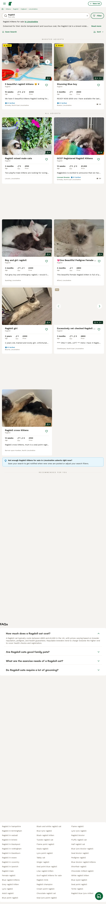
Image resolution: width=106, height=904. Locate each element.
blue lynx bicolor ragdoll (82, 849)
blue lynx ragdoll (44, 831)
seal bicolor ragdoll (80, 853)
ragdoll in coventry (10, 862)
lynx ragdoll (7, 889)
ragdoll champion (45, 884)
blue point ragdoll (10, 898)
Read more (96, 26)
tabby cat (41, 858)
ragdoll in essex (9, 858)
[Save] (46, 85)
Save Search (9, 32)
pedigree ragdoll (78, 858)
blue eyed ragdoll (79, 880)
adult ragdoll (8, 893)
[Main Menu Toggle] (4, 3)
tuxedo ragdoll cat (45, 840)
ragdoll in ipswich (10, 866)
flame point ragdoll (45, 844)
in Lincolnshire (31, 22)
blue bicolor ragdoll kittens (83, 862)
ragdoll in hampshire (11, 826)
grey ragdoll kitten (10, 884)
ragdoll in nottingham (11, 849)
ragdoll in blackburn (11, 853)
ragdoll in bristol (9, 840)
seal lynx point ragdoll (47, 898)
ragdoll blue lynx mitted (82, 893)
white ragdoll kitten (80, 875)
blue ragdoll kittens (11, 880)
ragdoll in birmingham (12, 831)
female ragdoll (8, 875)
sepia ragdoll (42, 849)
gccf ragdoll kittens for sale (49, 875)
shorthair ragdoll (78, 866)
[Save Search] (99, 896)
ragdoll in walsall (10, 835)
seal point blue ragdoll (47, 866)
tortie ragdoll (77, 889)
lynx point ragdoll (45, 853)
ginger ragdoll (43, 862)
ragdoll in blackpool (11, 844)
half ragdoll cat (78, 844)
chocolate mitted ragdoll (82, 871)
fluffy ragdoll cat (79, 840)
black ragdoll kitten (45, 835)
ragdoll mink (42, 880)
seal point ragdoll (79, 884)
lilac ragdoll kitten (45, 871)
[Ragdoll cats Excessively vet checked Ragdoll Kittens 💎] (79, 306)
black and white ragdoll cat (49, 826)
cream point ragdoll (45, 889)
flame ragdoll (77, 826)
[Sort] (98, 31)
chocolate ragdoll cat (46, 893)
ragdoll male (8, 871)
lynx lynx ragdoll (79, 831)
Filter (97, 15)
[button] (27, 62)
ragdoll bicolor (78, 835)
